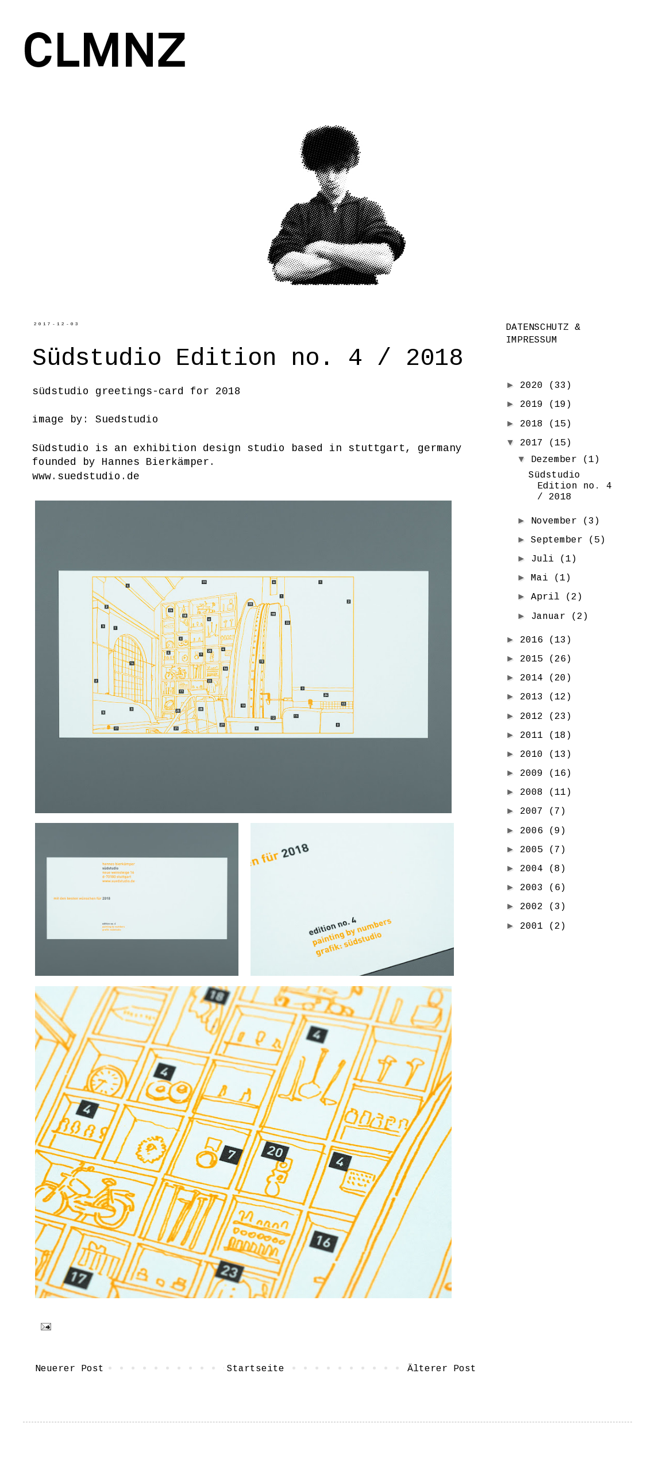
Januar (551, 616)
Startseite (255, 1369)
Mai (542, 578)
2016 (534, 640)
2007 (534, 811)
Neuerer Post (69, 1369)
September (559, 540)
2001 (534, 926)
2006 (534, 831)
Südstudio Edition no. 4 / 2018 (570, 486)
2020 (534, 385)
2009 (534, 773)
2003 (534, 888)
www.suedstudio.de (86, 476)
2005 (534, 850)
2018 (534, 424)
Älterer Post (441, 1369)
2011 (534, 735)
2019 (534, 404)
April (548, 597)
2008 (534, 792)
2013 (534, 697)
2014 (534, 678)
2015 (534, 659)
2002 (534, 907)
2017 (534, 443)
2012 (534, 716)
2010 (534, 754)
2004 (534, 869)
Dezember (557, 460)
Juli (545, 559)
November (557, 521)
